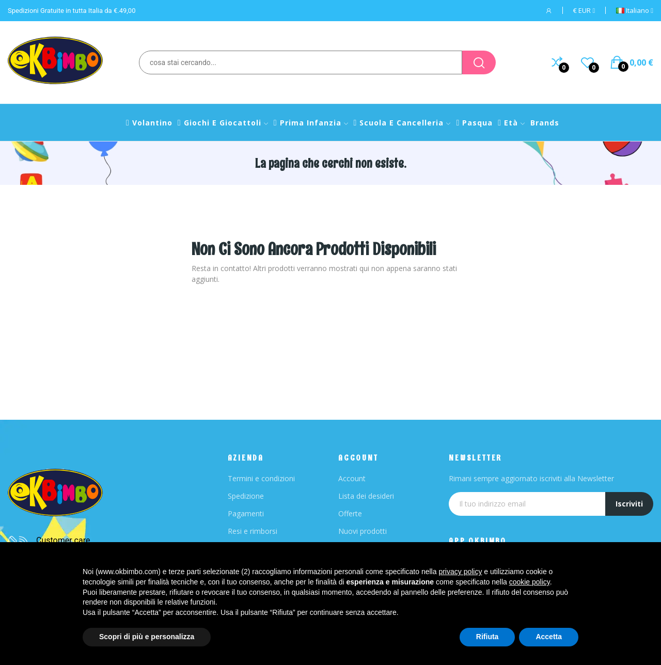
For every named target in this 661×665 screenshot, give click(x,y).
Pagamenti (246, 513)
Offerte (350, 513)
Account (352, 478)
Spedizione (246, 496)
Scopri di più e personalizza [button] (146, 636)
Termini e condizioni (261, 478)
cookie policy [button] (529, 582)
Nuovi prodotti (362, 531)
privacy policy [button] (460, 571)
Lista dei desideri (366, 496)
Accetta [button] (549, 636)
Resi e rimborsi (252, 531)
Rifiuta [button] (487, 636)
